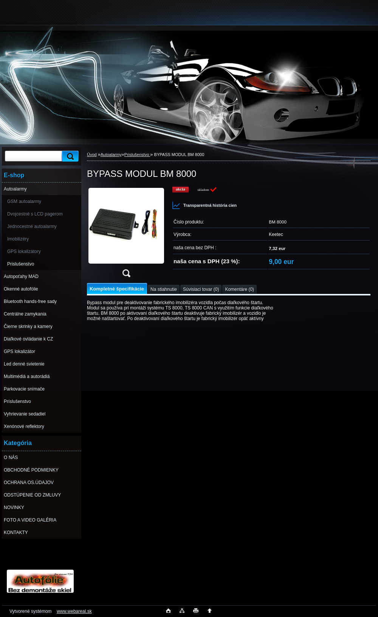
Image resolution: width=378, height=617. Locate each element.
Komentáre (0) (239, 289)
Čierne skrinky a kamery (28, 326)
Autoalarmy (15, 189)
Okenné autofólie (21, 289)
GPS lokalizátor (19, 351)
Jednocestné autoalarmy (32, 226)
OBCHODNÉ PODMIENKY (31, 470)
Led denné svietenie (24, 364)
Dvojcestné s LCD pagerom (35, 214)
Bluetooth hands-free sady (30, 301)
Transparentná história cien (204, 205)
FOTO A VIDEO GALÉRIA (30, 520)
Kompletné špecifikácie (117, 289)
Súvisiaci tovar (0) (201, 289)
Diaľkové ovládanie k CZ (28, 339)
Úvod (92, 154)
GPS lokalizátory (24, 251)
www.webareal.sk (74, 611)
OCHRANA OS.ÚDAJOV (29, 482)
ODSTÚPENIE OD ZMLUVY (32, 495)
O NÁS (11, 457)
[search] (69, 156)
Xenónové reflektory (24, 426)
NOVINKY (14, 507)
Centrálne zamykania (25, 314)
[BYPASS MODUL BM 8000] (126, 234)
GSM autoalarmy (24, 201)
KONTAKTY (16, 532)
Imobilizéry (18, 239)
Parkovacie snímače (24, 389)
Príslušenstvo (17, 401)
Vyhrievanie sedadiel (24, 414)
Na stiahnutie (163, 289)
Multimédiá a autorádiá (27, 376)
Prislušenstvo (20, 264)
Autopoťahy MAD (21, 276)
